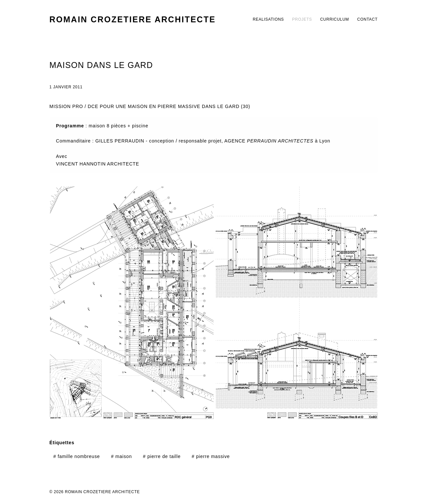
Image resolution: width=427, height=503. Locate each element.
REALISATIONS (268, 19)
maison (121, 456)
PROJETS (302, 19)
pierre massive (211, 456)
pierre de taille (162, 456)
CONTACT (367, 19)
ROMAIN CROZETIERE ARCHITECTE (133, 19)
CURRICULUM (334, 19)
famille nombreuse (76, 456)
